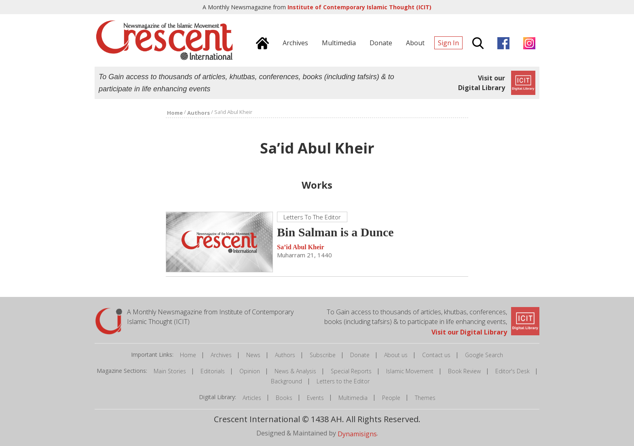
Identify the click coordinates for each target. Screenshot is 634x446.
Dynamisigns (357, 433)
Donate (360, 355)
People (391, 398)
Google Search (484, 355)
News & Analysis (295, 371)
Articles (252, 398)
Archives (221, 355)
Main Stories (170, 371)
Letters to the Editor (343, 381)
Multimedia (353, 398)
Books (284, 398)
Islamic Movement (409, 371)
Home (188, 355)
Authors (285, 355)
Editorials (213, 371)
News (253, 355)
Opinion (249, 371)
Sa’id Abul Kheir (300, 247)
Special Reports (351, 371)
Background (286, 381)
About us (396, 355)
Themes (425, 398)
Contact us (436, 355)
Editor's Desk (512, 371)
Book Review (464, 371)
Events (315, 398)
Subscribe (323, 355)
